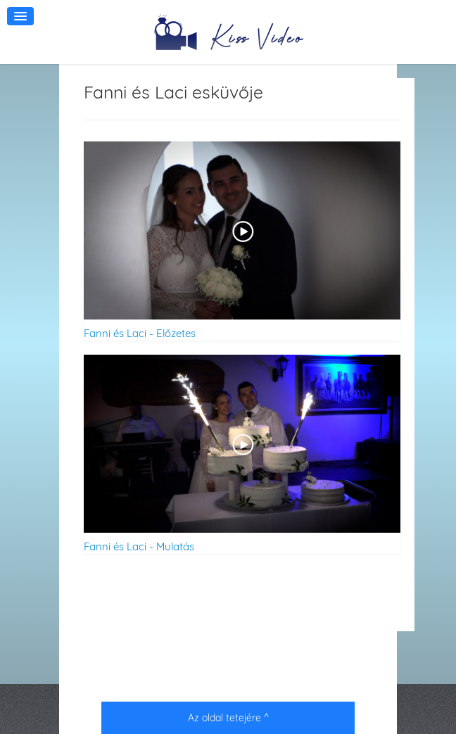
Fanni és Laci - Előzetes (140, 333)
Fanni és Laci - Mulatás (139, 546)
